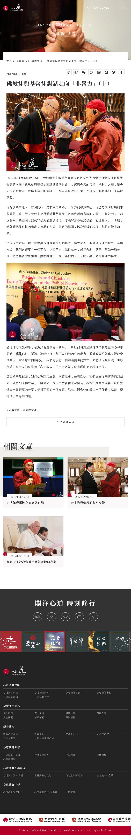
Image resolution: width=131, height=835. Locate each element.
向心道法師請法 (74, 775)
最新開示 (22, 61)
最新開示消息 (11, 705)
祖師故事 (70, 713)
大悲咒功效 (103, 734)
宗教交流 (14, 410)
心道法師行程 (41, 696)
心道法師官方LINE (13, 792)
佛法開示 (8, 713)
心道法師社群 (11, 784)
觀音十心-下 (72, 734)
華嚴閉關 (39, 717)
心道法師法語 (10, 696)
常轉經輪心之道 (43, 775)
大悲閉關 (8, 717)
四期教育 (101, 713)
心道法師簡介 (41, 692)
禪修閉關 (70, 717)
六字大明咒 (9, 738)
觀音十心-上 (41, 734)
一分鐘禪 (70, 754)
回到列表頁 (65, 422)
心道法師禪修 (11, 747)
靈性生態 (39, 713)
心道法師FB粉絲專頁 (45, 792)
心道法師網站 (10, 692)
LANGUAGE (103, 8)
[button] (3, 641)
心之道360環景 (105, 775)
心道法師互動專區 (14, 768)
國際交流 (38, 61)
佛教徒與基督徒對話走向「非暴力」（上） (72, 61)
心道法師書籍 (104, 692)
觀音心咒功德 (10, 734)
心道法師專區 (11, 685)
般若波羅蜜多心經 (44, 738)
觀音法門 (8, 726)
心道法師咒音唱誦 (13, 775)
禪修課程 (101, 754)
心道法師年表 (73, 692)
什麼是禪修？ (41, 754)
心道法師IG (72, 792)
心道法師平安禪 (11, 754)
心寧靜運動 (9, 759)
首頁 (9, 61)
